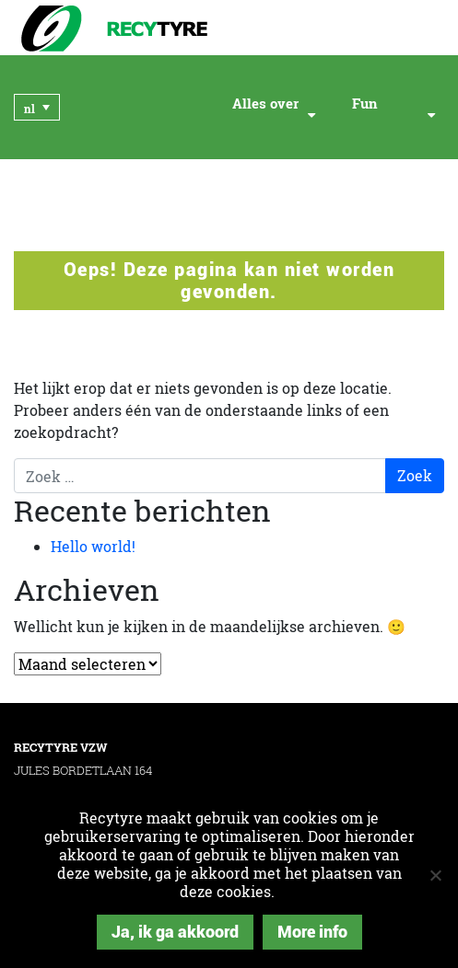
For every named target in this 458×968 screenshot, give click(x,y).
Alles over (265, 103)
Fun (365, 103)
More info (312, 931)
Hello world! (93, 546)
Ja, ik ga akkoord (175, 931)
